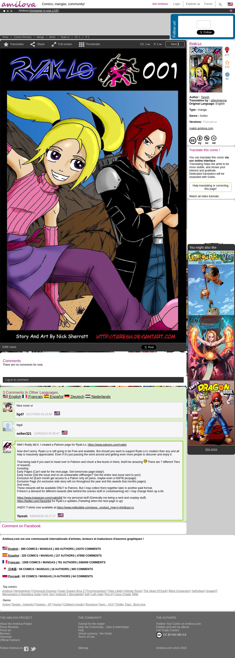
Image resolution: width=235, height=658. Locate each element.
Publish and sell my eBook (172, 627)
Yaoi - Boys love (135, 604)
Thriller (119, 604)
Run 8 (108, 594)
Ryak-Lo (65, 37)
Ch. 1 (77, 37)
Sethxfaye (198, 591)
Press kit (5, 630)
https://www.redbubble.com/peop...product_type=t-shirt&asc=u (95, 507)
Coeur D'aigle (123, 594)
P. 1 (88, 37)
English (12, 397)
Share (41, 44)
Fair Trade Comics (167, 630)
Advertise (6, 636)
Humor (57, 604)
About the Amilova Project (16, 623)
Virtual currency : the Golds (95, 633)
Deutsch (74, 397)
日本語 (9, 569)
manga (40, 37)
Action (52, 37)
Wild (135, 594)
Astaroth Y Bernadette (69, 594)
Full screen (65, 44)
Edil (87, 594)
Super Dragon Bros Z (71, 591)
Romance (91, 604)
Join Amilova (160, 4)
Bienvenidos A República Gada (21, 594)
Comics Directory (22, 37)
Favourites (17, 44)
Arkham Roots (133, 591)
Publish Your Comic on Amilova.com (178, 623)
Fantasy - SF (43, 604)
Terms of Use (86, 636)
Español (53, 397)
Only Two (48, 594)
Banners (5, 633)
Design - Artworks (23, 604)
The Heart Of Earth (155, 591)
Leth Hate (97, 594)
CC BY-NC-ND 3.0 (171, 635)
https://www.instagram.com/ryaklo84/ (39, 497)
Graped (210, 591)
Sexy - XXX (106, 604)
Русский (11, 576)
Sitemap (83, 648)
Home (5, 37)
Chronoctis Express (44, 591)
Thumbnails (93, 44)
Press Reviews (9, 627)
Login (176, 4)
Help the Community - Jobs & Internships (103, 627)
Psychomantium (96, 591)
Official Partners (10, 640)
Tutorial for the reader (91, 623)
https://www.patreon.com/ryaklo (107, 444)
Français (32, 397)
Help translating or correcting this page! (210, 187)
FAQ (81, 630)
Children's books (73, 604)
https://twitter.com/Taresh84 (34, 501)
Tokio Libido (115, 591)
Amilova (7, 591)
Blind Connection (179, 591)
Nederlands (98, 397)
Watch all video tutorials (204, 196)
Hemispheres (22, 591)
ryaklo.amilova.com (201, 128)
